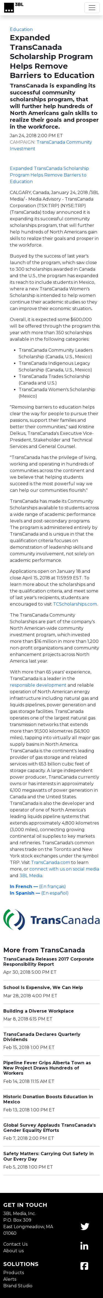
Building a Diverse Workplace (38, 1011)
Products (13, 1272)
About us (13, 1250)
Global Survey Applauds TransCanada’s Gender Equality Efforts (49, 1128)
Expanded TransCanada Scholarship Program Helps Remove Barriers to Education (49, 175)
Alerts (9, 1279)
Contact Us (15, 1244)
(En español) (39, 893)
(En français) (38, 886)
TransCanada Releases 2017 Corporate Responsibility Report (48, 961)
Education (21, 29)
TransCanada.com (50, 862)
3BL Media (31, 875)
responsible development (38, 685)
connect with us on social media (64, 869)
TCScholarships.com (75, 604)
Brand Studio (17, 1285)
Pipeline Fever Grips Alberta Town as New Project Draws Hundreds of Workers (47, 1068)
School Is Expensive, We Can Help (43, 987)
